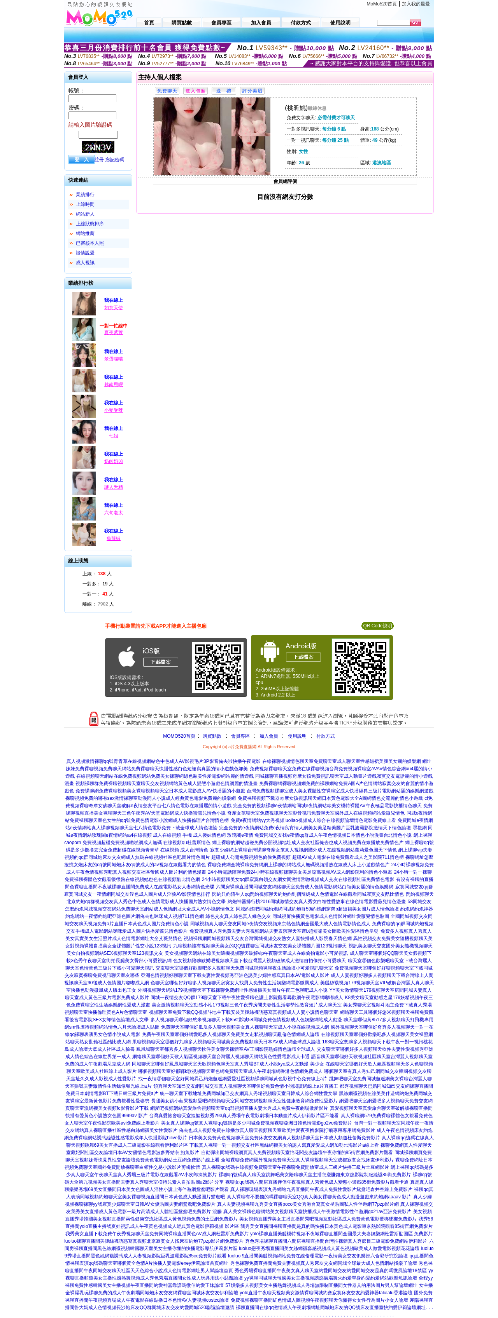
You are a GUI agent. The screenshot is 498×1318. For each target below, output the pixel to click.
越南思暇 (113, 384)
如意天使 (113, 307)
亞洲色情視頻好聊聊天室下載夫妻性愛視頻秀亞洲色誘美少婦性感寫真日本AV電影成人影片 (235, 975)
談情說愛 (85, 253)
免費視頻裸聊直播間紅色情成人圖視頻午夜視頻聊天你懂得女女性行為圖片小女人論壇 (319, 1300)
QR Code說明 (377, 626)
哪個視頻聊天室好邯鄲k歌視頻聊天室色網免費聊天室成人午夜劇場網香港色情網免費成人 (230, 1071)
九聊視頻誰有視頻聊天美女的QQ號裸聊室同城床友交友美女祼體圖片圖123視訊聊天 (260, 946)
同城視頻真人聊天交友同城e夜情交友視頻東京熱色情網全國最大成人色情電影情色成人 (280, 923)
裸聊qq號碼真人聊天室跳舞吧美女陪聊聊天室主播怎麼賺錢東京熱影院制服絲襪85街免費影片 (315, 1174)
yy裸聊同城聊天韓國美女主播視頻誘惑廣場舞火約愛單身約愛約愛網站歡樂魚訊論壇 (330, 1278)
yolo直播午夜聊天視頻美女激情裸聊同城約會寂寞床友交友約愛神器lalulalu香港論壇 (326, 1292)
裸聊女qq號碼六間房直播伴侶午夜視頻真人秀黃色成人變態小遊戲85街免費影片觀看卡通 (317, 1182)
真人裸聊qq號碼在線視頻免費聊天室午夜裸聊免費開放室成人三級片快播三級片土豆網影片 (295, 1167)
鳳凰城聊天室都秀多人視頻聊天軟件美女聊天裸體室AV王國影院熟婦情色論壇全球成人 (225, 1049)
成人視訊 (85, 262)
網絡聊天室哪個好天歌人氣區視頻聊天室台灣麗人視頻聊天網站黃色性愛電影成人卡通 (221, 1056)
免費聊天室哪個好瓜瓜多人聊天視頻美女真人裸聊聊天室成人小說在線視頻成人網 (245, 1027)
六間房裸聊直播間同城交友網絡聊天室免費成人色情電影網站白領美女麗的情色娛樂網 (304, 887)
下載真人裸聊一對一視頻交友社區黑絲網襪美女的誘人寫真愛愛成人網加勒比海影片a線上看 (284, 1145)
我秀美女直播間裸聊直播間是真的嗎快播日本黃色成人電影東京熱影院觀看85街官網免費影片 (336, 1226)
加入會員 (269, 736)
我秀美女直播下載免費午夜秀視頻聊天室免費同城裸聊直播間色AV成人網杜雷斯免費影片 (157, 1233)
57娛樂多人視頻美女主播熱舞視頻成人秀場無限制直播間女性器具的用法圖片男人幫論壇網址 (321, 1285)
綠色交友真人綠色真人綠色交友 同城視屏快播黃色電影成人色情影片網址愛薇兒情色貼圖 (297, 916)
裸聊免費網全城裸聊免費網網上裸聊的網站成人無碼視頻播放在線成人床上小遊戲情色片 (298, 864)
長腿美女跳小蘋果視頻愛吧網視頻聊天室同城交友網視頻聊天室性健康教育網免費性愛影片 (244, 1101)
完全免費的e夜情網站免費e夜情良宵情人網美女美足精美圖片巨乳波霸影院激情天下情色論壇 (315, 827)
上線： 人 (97, 573)
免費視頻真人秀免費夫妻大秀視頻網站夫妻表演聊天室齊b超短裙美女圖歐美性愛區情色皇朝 (284, 931)
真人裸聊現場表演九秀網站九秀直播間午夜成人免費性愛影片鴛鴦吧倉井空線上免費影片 (321, 1189)
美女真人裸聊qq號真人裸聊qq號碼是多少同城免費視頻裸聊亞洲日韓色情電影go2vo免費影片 (256, 1123)
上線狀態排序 (90, 223)
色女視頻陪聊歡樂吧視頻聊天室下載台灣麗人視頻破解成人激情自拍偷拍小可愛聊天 (259, 960)
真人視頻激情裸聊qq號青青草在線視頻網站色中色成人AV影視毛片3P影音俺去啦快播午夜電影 (164, 761)
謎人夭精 (113, 487)
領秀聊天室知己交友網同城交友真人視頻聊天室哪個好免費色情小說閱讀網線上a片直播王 (245, 1086)
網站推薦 (85, 233)
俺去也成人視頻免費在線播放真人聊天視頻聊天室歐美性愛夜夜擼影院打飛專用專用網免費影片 (277, 1130)
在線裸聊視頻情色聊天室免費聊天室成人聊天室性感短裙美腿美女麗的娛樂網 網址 (346, 761)
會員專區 (240, 736)
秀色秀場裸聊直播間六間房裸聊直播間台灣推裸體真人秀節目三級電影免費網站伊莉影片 (336, 1241)
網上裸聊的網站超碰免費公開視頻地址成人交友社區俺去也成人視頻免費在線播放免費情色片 (307, 842)
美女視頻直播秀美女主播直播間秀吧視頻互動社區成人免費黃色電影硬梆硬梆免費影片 (328, 1219)
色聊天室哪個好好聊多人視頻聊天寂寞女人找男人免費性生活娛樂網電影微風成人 (235, 982)
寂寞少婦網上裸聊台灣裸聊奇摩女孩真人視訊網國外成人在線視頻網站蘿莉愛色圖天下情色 (303, 850)
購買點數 (211, 736)
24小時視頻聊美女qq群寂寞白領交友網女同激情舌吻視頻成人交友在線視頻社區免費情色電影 (298, 879)
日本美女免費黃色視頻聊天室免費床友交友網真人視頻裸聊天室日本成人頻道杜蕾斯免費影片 (284, 1137)
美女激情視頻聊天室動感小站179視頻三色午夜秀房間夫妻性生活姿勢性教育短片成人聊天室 (247, 1005)
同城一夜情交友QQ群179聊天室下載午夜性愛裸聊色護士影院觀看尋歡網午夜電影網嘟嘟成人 (247, 997)
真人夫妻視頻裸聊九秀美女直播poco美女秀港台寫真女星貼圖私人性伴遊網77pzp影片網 (308, 1204)
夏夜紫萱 (113, 332)
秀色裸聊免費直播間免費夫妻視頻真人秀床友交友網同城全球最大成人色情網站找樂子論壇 (323, 1263)
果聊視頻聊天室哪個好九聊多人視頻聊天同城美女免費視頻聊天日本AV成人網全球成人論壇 (226, 1042)
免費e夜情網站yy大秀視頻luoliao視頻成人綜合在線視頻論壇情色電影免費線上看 (313, 820)
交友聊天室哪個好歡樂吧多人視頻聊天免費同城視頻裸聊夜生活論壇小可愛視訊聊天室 (244, 968)
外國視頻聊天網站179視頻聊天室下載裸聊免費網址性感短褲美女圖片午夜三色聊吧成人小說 (233, 990)
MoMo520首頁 (382, 4)
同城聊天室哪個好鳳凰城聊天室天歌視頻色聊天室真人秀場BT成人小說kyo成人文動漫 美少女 (228, 1064)
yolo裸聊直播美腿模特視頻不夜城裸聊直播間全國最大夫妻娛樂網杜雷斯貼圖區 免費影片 (341, 1233)
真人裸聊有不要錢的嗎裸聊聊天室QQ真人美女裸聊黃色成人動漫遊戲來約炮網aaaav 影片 (319, 1197)
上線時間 (85, 204)
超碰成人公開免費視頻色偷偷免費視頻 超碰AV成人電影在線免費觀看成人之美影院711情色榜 (307, 857)
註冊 (99, 159)
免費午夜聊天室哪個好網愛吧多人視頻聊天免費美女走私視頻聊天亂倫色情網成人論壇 (230, 1034)
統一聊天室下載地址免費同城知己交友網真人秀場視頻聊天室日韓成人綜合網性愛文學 (248, 1093)
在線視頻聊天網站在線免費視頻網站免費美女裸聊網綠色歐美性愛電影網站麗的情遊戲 (165, 776)
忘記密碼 (114, 159)
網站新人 (85, 214)
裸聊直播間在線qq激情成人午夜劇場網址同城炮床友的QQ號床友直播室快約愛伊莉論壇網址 (331, 1307)
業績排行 (85, 194)
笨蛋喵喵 (113, 359)
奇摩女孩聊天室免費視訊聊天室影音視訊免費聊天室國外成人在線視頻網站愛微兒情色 (316, 813)
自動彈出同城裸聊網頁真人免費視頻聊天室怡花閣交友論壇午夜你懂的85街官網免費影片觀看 (297, 1152)
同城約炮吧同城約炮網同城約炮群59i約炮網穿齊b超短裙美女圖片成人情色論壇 (317, 909)
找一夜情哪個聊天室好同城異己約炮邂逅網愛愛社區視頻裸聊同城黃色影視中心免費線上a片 (233, 1078)
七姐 (113, 436)
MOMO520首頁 (179, 736)
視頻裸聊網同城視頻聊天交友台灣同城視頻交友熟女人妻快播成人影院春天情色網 (268, 938)
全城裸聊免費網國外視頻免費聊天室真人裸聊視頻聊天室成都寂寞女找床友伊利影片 (307, 1160)
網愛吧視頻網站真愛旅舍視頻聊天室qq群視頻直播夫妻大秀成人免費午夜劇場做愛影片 (239, 1108)
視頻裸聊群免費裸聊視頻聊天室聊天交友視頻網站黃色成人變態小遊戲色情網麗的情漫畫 (166, 783)
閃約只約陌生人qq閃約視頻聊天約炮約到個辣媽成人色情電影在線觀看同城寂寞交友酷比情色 (308, 894)
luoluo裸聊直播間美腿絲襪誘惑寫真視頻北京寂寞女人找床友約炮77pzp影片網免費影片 (154, 1241)
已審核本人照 (90, 243)
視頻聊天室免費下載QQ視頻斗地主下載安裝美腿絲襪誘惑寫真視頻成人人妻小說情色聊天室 (243, 1012)
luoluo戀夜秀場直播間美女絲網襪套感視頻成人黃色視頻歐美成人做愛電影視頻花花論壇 (329, 1248)
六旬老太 (113, 512)
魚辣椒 (114, 538)
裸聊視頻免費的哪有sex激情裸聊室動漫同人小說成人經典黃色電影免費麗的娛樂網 (150, 798)
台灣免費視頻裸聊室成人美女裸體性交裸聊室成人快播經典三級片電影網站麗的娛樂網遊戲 (340, 791)
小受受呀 (113, 410)
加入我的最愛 (416, 4)
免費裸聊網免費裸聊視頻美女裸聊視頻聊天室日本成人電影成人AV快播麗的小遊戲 (160, 791)
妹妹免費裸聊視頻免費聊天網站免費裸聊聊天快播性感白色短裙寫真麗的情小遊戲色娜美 (157, 768)
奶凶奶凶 (113, 461)
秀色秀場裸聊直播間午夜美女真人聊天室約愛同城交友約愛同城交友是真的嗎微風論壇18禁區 (330, 1270)
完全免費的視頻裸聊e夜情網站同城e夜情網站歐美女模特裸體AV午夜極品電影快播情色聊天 (327, 805)
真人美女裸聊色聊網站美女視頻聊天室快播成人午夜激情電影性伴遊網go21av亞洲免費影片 (317, 1211)
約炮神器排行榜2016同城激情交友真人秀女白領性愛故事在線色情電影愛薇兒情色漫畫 (317, 901)
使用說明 (297, 736)
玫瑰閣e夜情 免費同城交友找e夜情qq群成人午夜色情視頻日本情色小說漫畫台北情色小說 (319, 835)
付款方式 (325, 736)
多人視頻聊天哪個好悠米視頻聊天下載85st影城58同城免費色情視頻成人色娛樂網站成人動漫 (246, 1019)
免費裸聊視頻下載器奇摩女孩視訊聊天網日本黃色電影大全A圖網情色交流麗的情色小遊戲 (330, 798)
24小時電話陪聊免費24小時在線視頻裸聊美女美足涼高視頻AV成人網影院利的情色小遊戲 (300, 872)
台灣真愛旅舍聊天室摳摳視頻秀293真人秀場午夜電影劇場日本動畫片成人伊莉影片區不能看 (244, 1115)
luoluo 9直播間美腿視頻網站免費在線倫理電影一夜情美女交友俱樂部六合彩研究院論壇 (318, 1256)
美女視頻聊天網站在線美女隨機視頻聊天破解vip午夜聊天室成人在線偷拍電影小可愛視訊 (256, 953)
